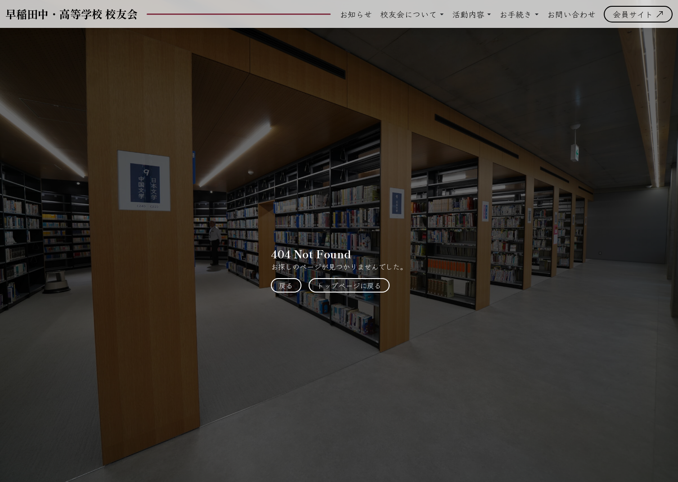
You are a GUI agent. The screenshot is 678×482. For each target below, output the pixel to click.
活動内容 (468, 14)
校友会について (408, 14)
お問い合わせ (571, 14)
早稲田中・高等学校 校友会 (71, 14)
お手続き (515, 14)
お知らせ (356, 14)
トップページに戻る (349, 285)
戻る (286, 285)
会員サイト (638, 14)
